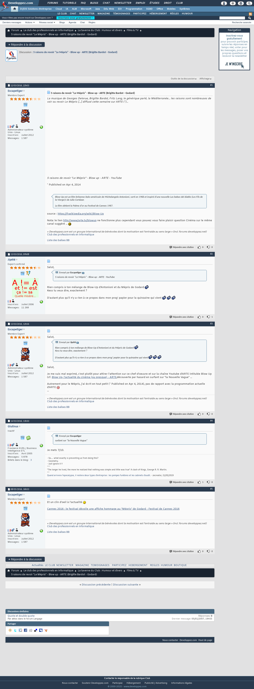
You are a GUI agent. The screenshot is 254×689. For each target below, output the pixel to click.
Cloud (59, 9)
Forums (52, 3)
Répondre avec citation (182, 247)
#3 (211, 323)
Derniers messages (12, 22)
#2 (211, 253)
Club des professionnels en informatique (70, 234)
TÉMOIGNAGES (121, 13)
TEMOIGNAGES (100, 565)
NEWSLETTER (86, 13)
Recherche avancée (241, 22)
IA (67, 9)
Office (160, 9)
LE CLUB (62, 13)
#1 (211, 85)
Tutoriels (69, 3)
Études (154, 3)
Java (97, 9)
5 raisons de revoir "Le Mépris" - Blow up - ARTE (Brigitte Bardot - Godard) (75, 52)
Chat (106, 3)
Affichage (204, 78)
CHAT (73, 13)
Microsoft (86, 9)
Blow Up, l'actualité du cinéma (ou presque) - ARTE (84, 377)
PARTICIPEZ (139, 13)
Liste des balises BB (58, 240)
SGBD (149, 9)
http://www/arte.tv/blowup (80, 220)
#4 (211, 420)
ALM (74, 9)
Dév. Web (109, 9)
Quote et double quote (21, 616)
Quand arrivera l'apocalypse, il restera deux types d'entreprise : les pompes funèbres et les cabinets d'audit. (99, 475)
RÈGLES (174, 13)
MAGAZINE (103, 13)
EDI (120, 9)
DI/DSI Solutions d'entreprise (36, 9)
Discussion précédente (96, 584)
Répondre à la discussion (25, 44)
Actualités (37, 565)
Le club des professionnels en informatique (48, 30)
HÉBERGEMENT (158, 13)
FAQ (83, 3)
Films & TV (132, 30)
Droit (167, 3)
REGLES (154, 565)
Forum (15, 30)
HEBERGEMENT (137, 565)
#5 (211, 488)
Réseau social (46, 22)
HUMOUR (187, 13)
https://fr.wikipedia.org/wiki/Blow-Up (81, 214)
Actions (28, 22)
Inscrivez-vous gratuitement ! (75, 18)
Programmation (134, 9)
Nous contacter (170, 640)
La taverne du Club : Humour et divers (100, 30)
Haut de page (205, 640)
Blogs (94, 3)
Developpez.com (188, 640)
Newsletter (122, 3)
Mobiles (171, 9)
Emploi (140, 3)
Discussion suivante (125, 584)
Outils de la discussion (183, 78)
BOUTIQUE (180, 565)
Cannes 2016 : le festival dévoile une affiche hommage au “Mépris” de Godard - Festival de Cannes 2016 (113, 509)
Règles (92, 22)
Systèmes (184, 9)
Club (179, 3)
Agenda (72, 22)
